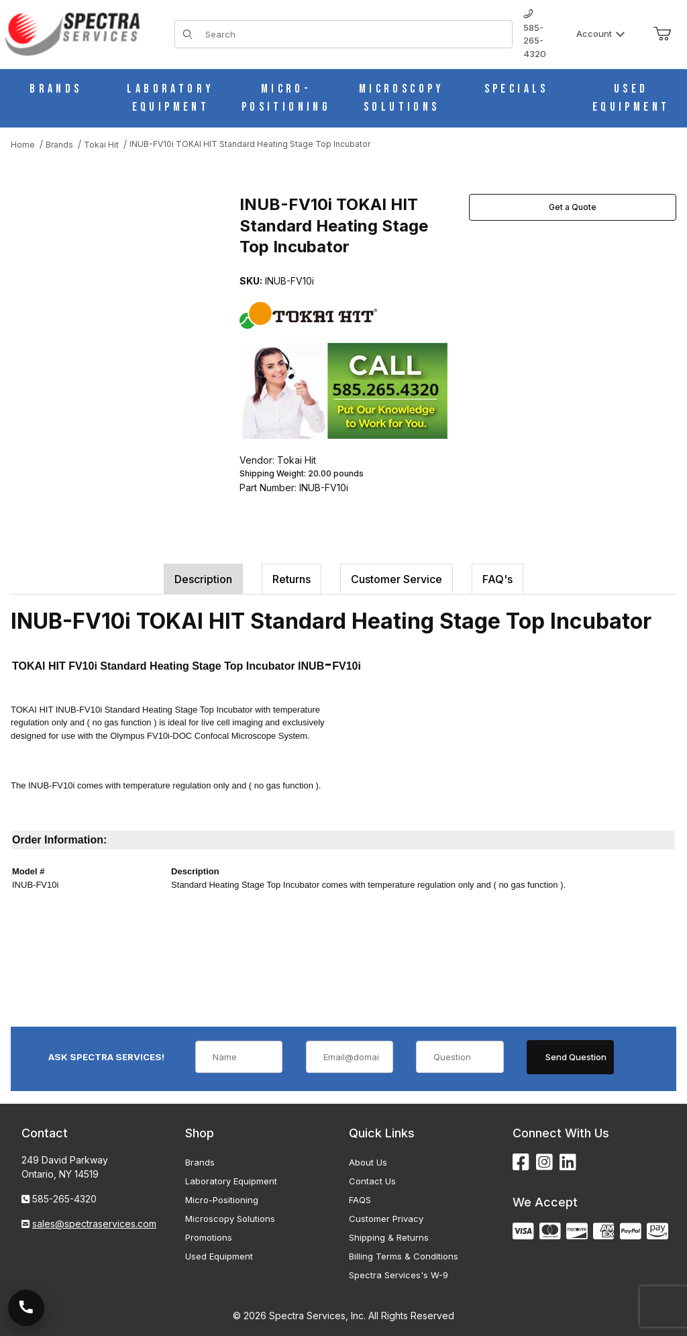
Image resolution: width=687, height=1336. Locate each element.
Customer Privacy (386, 1218)
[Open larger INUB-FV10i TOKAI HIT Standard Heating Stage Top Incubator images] (121, 291)
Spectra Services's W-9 (398, 1275)
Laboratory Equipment (231, 1181)
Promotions (208, 1237)
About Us (368, 1162)
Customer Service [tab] (396, 579)
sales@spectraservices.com (94, 1223)
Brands (200, 1162)
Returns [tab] (291, 579)
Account (600, 33)
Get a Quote (572, 207)
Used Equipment (219, 1256)
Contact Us (372, 1181)
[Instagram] (544, 1162)
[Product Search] (354, 34)
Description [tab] (203, 579)
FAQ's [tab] (497, 579)
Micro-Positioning (221, 1199)
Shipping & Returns (389, 1237)
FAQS (360, 1199)
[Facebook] (521, 1162)
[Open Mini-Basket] (662, 34)
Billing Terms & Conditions (403, 1256)
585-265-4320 (534, 34)
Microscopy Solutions (230, 1218)
